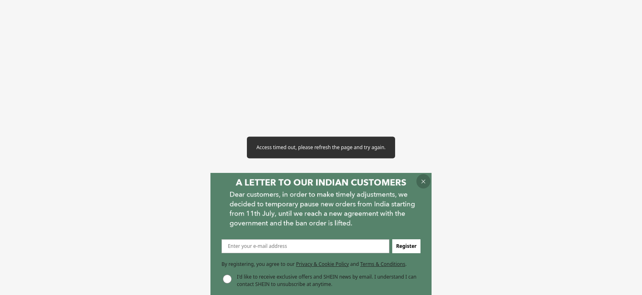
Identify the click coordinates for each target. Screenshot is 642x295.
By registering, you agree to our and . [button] (314, 264)
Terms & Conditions (382, 264)
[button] (423, 181)
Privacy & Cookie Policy (322, 264)
